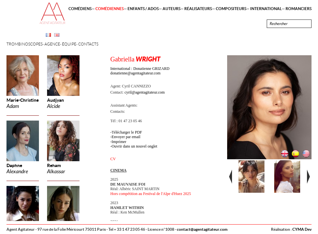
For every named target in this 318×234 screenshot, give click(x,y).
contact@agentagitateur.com (202, 229)
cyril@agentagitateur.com (145, 92)
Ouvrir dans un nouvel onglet (134, 146)
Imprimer (119, 141)
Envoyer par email (126, 137)
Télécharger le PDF (127, 132)
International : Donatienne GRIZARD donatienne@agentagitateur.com (139, 70)
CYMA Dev (302, 229)
